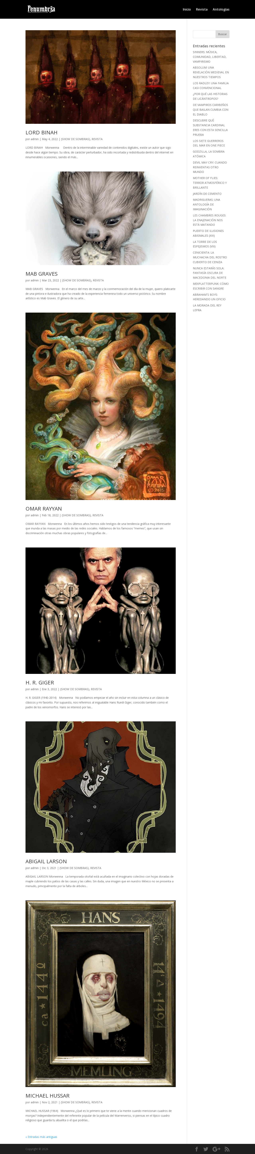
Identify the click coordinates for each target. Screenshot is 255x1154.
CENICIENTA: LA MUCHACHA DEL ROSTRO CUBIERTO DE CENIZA (210, 257)
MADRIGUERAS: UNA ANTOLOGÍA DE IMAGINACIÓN (206, 204)
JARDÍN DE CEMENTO (207, 194)
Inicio (187, 10)
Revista (202, 10)
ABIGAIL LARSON (46, 861)
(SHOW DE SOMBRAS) (75, 139)
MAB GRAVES (42, 273)
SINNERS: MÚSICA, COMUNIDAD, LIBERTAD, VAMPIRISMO (210, 56)
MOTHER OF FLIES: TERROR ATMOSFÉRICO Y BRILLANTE (210, 182)
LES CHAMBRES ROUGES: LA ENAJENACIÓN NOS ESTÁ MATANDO (209, 220)
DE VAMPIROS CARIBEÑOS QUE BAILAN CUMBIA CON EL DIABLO (210, 109)
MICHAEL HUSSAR (48, 1095)
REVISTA (97, 139)
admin (35, 139)
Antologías (221, 10)
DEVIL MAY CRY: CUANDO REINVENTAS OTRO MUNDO (210, 167)
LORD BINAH (42, 132)
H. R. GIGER (40, 682)
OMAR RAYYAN (44, 508)
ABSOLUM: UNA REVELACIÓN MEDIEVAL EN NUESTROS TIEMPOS (211, 72)
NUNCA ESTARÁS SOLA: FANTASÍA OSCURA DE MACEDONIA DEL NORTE (209, 273)
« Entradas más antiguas (41, 1137)
